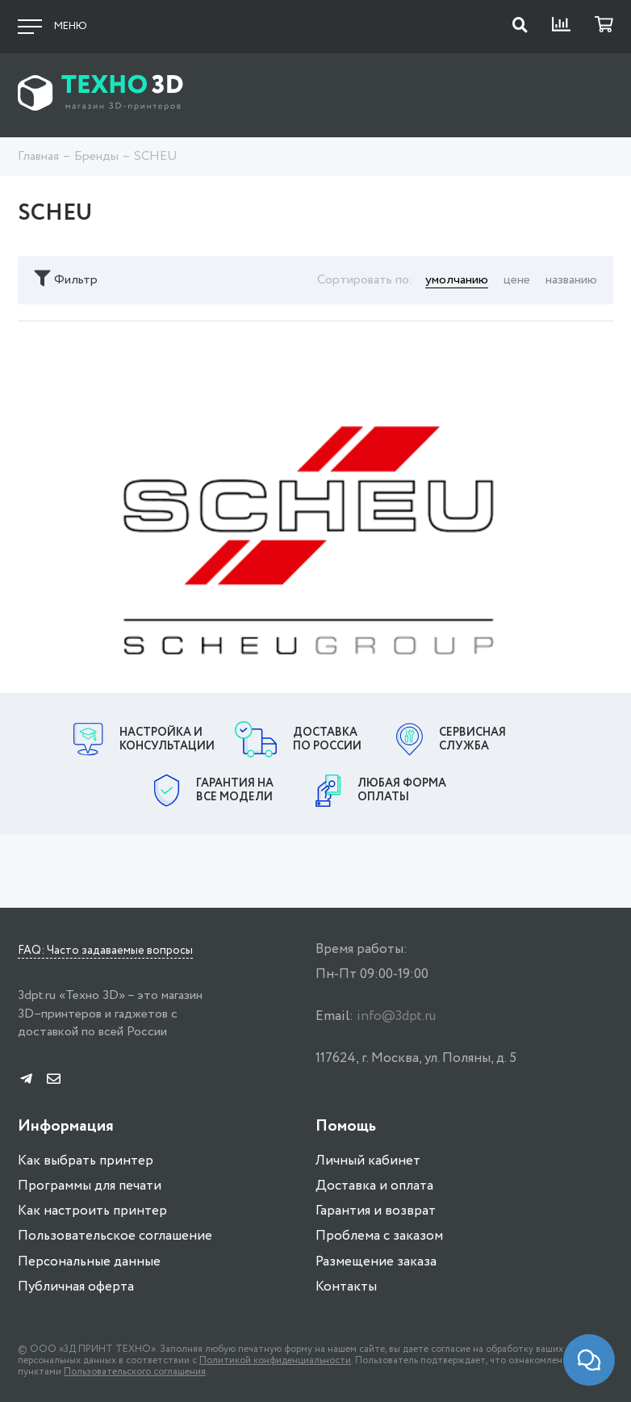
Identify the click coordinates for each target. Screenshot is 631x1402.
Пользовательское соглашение (115, 1236)
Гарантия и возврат (376, 1211)
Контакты (346, 1287)
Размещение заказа (376, 1262)
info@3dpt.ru (396, 1016)
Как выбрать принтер (85, 1161)
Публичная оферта (76, 1287)
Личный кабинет (368, 1161)
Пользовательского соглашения (135, 1372)
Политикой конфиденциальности (275, 1360)
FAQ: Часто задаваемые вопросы (105, 951)
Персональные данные (89, 1262)
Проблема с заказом (379, 1236)
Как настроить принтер (92, 1211)
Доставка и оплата (374, 1186)
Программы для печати (89, 1186)
